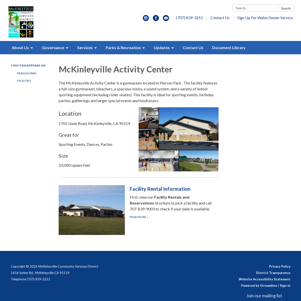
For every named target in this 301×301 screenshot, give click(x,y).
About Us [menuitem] (20, 47)
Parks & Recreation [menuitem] (123, 47)
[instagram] (146, 19)
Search (286, 8)
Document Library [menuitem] (229, 47)
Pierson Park (27, 73)
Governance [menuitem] (53, 47)
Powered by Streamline (259, 285)
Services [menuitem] (85, 47)
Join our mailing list (264, 295)
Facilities (24, 80)
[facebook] (156, 19)
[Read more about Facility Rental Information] (139, 210)
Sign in (285, 285)
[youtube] (166, 19)
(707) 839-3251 (189, 17)
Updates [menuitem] (162, 47)
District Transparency (273, 273)
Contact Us (220, 17)
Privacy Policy (279, 266)
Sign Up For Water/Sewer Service (265, 17)
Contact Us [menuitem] (193, 47)
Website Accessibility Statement (264, 279)
